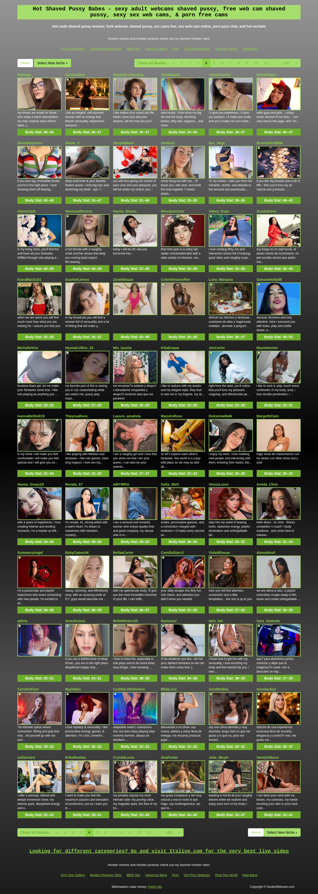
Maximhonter (267, 348)
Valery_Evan (219, 211)
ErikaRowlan (75, 757)
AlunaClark (26, 211)
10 (256, 63)
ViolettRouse (219, 553)
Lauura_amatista (127, 416)
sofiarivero (26, 757)
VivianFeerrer (220, 75)
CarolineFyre (28, 689)
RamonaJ (169, 621)
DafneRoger (266, 75)
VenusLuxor (219, 484)
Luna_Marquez (221, 280)
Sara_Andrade (268, 621)
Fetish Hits (155, 887)
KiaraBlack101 (29, 280)
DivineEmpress (29, 143)
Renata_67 (74, 484)
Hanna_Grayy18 (30, 484)
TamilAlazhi (170, 75)
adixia (22, 621)
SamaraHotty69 (269, 280)
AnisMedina (218, 689)
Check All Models (152, 63)
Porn (175, 49)
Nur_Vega (217, 143)
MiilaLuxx (169, 689)
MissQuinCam (172, 211)
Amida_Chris (267, 484)
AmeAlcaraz (75, 621)
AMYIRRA (121, 484)
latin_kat (216, 621)
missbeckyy (266, 689)
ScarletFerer (267, 211)
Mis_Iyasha (122, 348)
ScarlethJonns (77, 280)
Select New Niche (52, 63)
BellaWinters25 (125, 621)
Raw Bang (249, 49)
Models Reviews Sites (105, 49)
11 (266, 63)
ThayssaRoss (76, 416)
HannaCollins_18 (79, 348)
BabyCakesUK (77, 553)
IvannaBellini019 (31, 416)
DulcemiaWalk (220, 416)
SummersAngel (30, 553)
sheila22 (168, 143)
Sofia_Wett (170, 484)
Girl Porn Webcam (197, 49)
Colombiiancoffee (175, 280)
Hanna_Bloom (124, 211)
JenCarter (217, 348)
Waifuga (24, 75)
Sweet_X (72, 143)
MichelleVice (27, 348)
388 (286, 63)
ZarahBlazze (123, 280)
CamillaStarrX (172, 553)
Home (25, 63)
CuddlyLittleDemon (129, 689)
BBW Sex (133, 49)
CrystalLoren (123, 757)
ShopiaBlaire (123, 143)
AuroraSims (75, 75)
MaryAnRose (171, 416)
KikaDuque (170, 348)
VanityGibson (268, 757)
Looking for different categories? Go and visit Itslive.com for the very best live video (159, 851)
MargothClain (268, 416)
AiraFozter (169, 757)
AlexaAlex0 (266, 553)
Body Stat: (39, 132)
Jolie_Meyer (219, 757)
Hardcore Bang (156, 49)
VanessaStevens (79, 211)
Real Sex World (226, 49)
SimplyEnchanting (128, 75)
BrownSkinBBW (270, 143)
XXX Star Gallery (73, 49)
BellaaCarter (123, 553)
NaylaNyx (73, 689)
